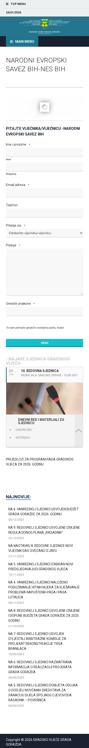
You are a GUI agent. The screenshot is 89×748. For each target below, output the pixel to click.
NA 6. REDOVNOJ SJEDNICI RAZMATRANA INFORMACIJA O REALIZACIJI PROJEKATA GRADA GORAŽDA (40, 667)
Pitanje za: (16, 226)
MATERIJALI (23, 437)
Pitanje (14, 245)
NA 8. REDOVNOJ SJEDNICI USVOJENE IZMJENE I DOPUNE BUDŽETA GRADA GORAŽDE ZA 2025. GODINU (44, 615)
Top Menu (18, 4)
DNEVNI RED (24, 430)
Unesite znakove (21, 304)
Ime (8, 159)
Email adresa (18, 185)
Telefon (12, 205)
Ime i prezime (19, 145)
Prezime (11, 174)
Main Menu (24, 41)
